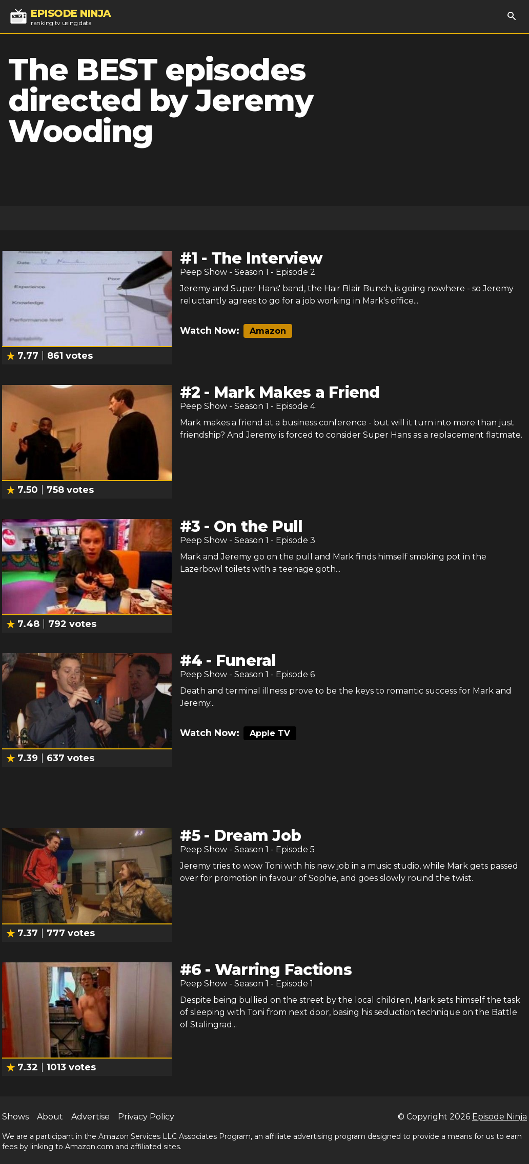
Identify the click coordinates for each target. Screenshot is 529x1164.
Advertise (90, 1117)
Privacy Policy (146, 1117)
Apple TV (270, 733)
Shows (15, 1117)
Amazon (268, 331)
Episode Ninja (499, 1117)
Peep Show (203, 272)
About (50, 1117)
